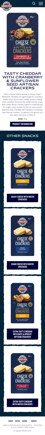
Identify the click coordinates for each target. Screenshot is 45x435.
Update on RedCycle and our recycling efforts (17, 425)
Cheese (10, 421)
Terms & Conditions (17, 427)
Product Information (22, 124)
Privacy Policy (38, 425)
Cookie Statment (29, 427)
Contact (34, 421)
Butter (17, 421)
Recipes (24, 421)
